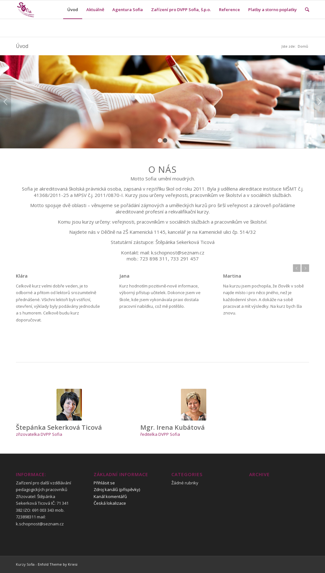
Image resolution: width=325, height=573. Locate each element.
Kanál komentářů (110, 496)
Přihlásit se (104, 483)
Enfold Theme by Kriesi (57, 564)
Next (319, 102)
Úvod (22, 46)
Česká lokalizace (110, 503)
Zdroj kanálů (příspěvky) (117, 489)
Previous (5, 102)
